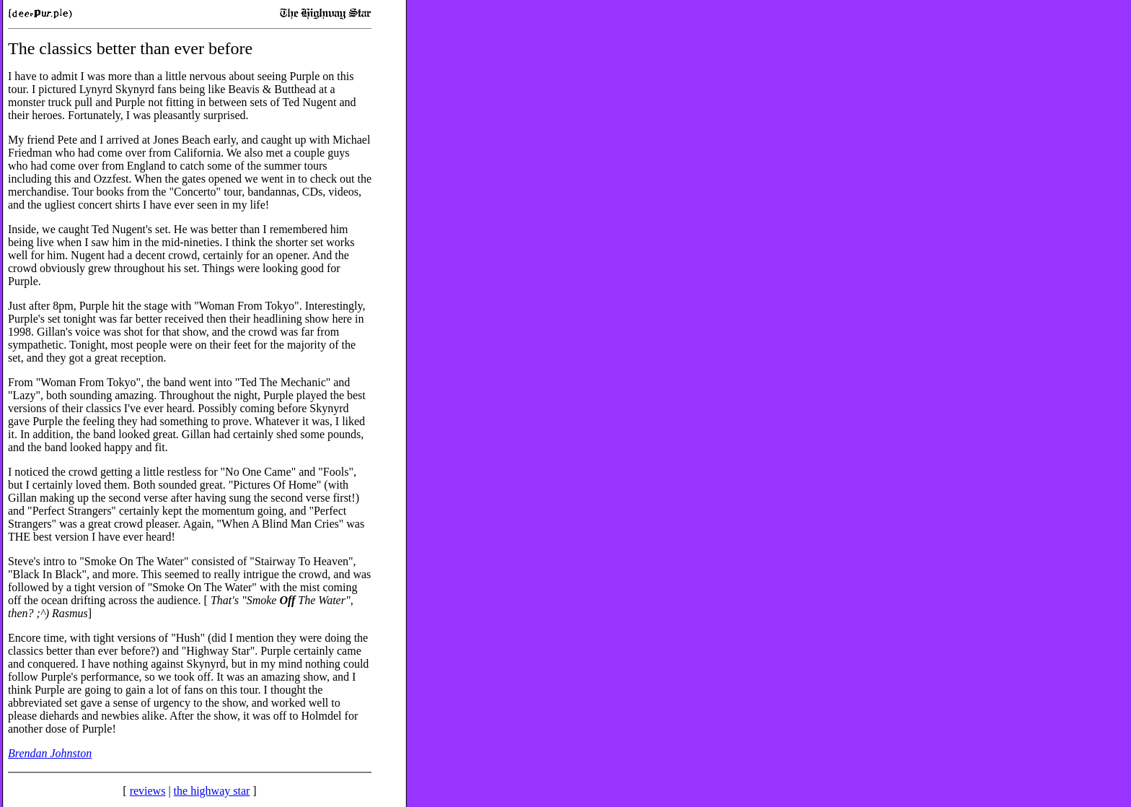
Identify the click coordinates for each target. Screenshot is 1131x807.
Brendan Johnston (50, 753)
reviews (148, 791)
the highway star (212, 791)
